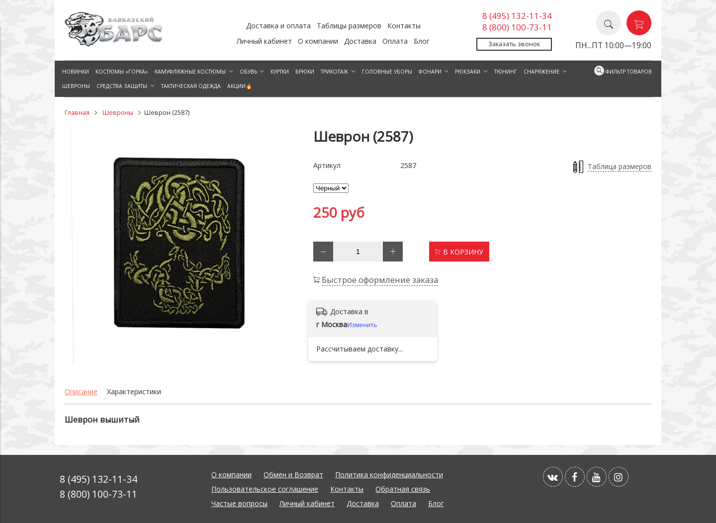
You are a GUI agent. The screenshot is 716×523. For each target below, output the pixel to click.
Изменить (362, 325)
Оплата (395, 41)
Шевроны (117, 112)
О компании (318, 41)
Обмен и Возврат (293, 474)
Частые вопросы (239, 503)
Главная (77, 112)
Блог (422, 41)
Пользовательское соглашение (264, 489)
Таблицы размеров (349, 25)
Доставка (360, 41)
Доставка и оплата (278, 25)
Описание (81, 391)
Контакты (404, 25)
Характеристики (134, 391)
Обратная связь (402, 489)
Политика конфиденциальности (389, 474)
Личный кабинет (264, 41)
